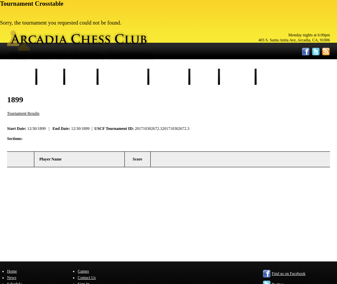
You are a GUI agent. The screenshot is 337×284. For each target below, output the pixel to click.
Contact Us (237, 76)
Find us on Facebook (288, 273)
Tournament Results (123, 76)
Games (204, 76)
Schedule (80, 76)
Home (22, 76)
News (49, 76)
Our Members (168, 76)
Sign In (270, 76)
